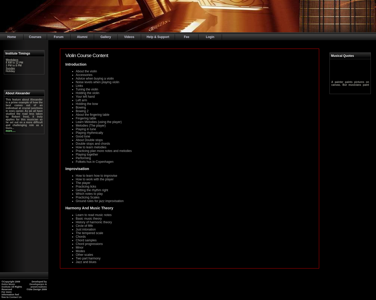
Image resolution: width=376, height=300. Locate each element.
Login (210, 37)
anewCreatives (38, 287)
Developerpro (37, 284)
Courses (35, 37)
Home (11, 37)
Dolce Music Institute (8, 285)
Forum (58, 37)
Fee (186, 37)
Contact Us (15, 297)
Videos (129, 37)
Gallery (106, 37)
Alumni (82, 37)
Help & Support (158, 37)
